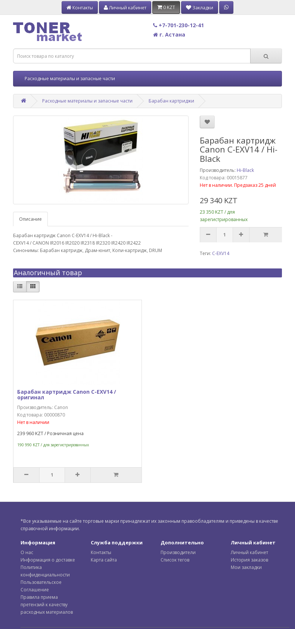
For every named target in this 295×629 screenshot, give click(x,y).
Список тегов (175, 560)
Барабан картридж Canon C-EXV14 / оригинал (66, 394)
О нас (27, 552)
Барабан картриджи (171, 101)
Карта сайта (104, 560)
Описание (30, 219)
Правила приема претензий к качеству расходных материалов (47, 604)
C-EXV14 (220, 253)
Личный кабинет (249, 552)
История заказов (249, 560)
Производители (178, 552)
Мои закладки (246, 567)
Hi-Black (245, 170)
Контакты (101, 552)
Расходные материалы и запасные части (70, 78)
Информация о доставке (48, 560)
